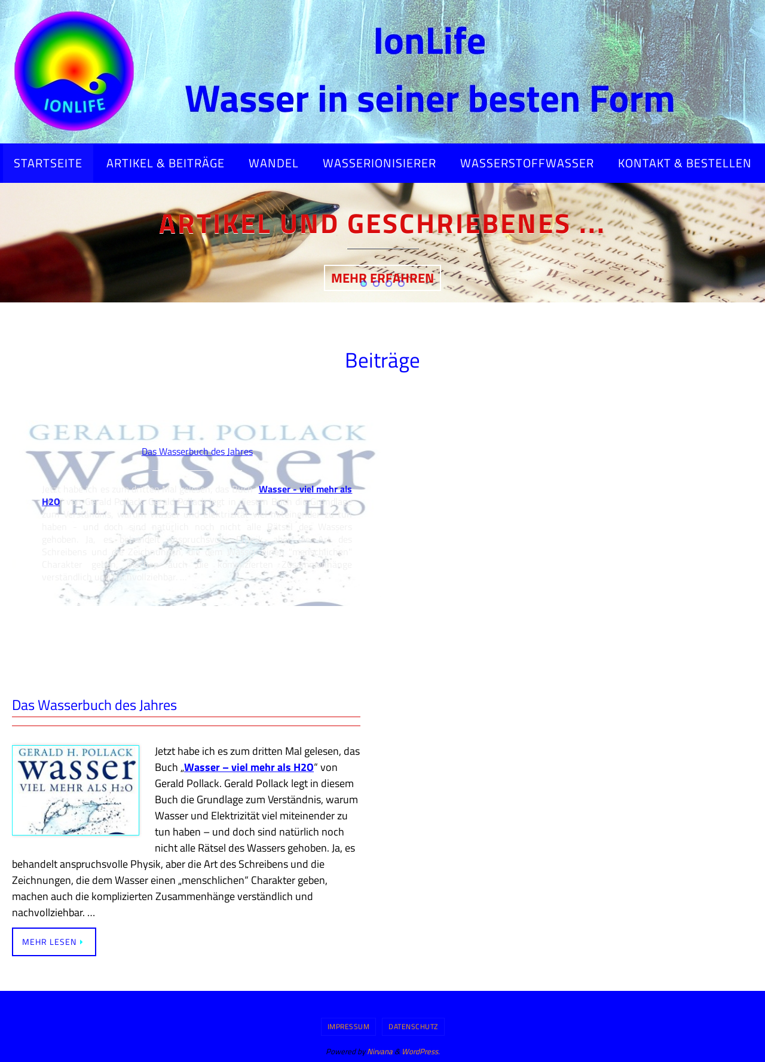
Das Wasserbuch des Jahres (94, 704)
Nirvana (380, 1051)
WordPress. (421, 1051)
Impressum (349, 1026)
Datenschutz (413, 1026)
